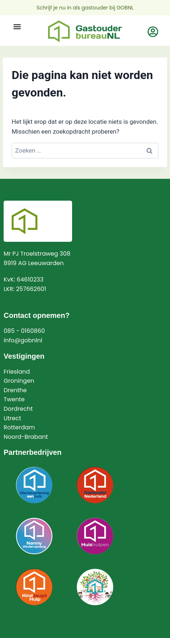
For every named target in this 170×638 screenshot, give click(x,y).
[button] (17, 26)
